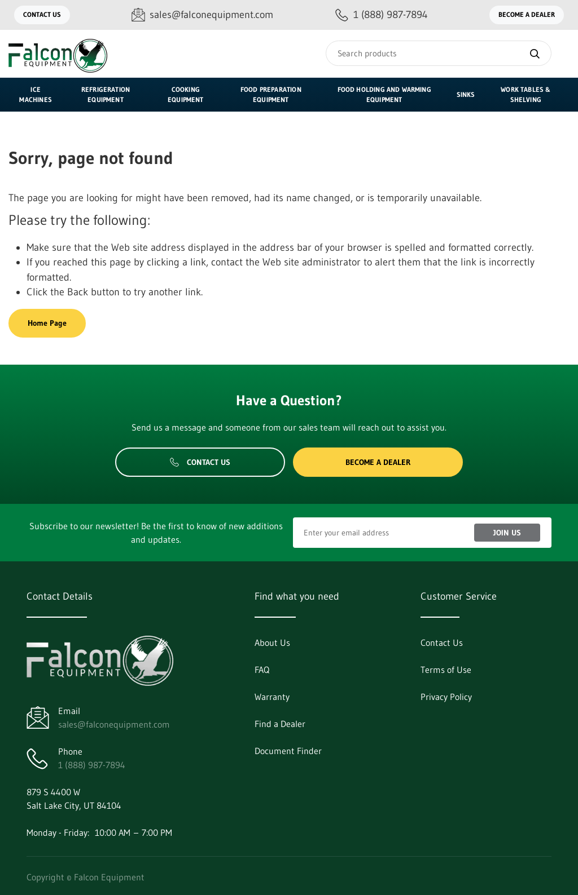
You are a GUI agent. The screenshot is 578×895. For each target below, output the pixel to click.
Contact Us (42, 14)
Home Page (47, 323)
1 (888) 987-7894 (91, 764)
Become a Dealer (526, 14)
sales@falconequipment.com (114, 724)
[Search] (438, 53)
